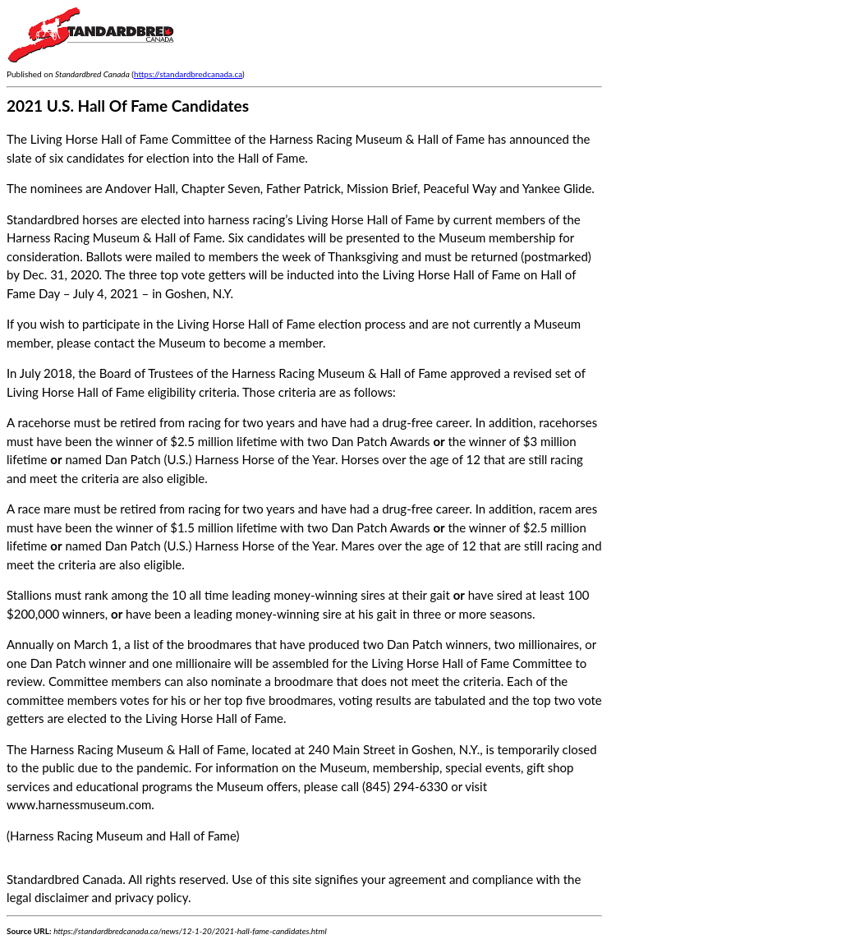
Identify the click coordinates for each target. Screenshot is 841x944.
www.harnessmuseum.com (79, 804)
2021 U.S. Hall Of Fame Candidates (128, 105)
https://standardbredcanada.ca (188, 74)
